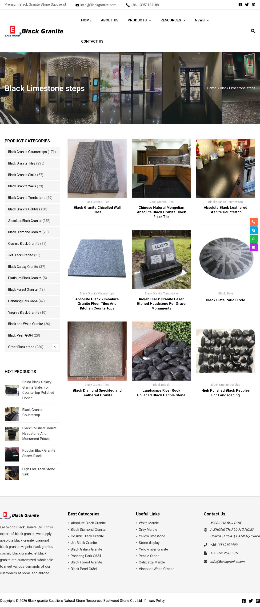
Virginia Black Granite (24, 298)
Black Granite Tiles (22, 149)
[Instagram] (253, 5)
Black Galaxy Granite (24, 252)
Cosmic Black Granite (24, 229)
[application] (143, 20)
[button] (253, 20)
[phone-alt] (142, 5)
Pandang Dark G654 (23, 287)
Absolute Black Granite (25, 207)
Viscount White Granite (156, 555)
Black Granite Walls (23, 172)
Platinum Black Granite (25, 264)
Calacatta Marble (152, 548)
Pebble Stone (149, 542)
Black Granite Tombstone (27, 183)
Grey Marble (148, 516)
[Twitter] (247, 5)
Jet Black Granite (21, 241)
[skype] (254, 225)
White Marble (149, 509)
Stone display (149, 529)
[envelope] (96, 5)
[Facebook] (240, 5)
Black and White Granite (26, 310)
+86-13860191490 (224, 531)
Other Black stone (22, 333)
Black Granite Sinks (23, 161)
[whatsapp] (254, 233)
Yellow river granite (153, 535)
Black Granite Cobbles (25, 195)
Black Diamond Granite (25, 218)
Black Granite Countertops (28, 131)
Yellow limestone (152, 522)
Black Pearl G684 (21, 321)
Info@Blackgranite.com (228, 547)
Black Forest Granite (24, 275)
